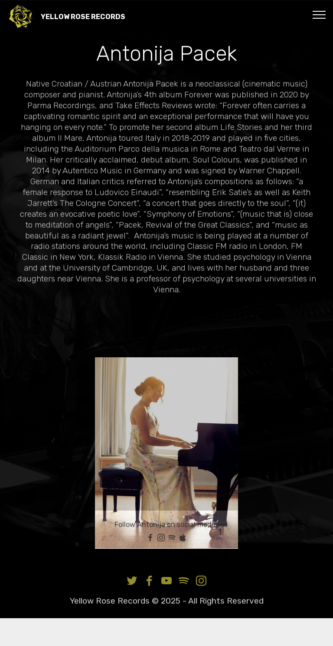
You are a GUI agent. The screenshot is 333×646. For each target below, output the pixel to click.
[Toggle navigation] (319, 14)
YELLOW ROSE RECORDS (83, 17)
